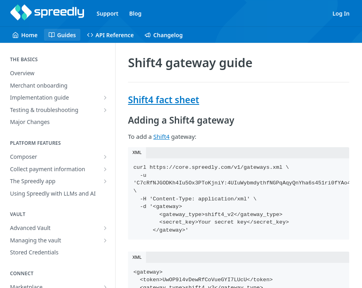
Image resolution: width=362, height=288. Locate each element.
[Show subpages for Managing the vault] (105, 240)
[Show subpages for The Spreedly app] (105, 181)
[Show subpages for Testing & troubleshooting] (105, 110)
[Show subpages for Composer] (105, 157)
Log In (341, 13)
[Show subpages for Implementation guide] (105, 97)
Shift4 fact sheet (163, 100)
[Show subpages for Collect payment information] (105, 169)
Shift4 (161, 136)
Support (108, 13)
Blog (135, 13)
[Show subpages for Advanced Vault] (105, 228)
